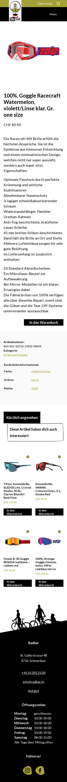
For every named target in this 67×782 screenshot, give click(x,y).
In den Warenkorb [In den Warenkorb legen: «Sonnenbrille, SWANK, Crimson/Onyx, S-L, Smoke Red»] (46, 512)
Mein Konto (45, 3)
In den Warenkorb (43, 322)
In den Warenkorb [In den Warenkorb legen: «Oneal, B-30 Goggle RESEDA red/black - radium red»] (14, 583)
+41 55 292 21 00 (33, 673)
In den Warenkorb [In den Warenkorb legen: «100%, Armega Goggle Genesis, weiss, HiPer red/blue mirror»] (46, 583)
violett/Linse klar (41, 371)
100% (34, 388)
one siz (35, 379)
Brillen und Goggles (16, 354)
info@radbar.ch (33, 682)
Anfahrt (33, 691)
